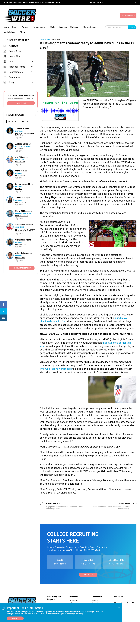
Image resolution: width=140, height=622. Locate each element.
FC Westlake (20, 162)
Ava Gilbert (20, 157)
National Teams (14, 66)
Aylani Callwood (22, 253)
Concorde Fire (21, 202)
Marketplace (9, 32)
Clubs (53, 27)
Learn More (21, 103)
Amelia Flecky (21, 197)
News (6, 27)
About (22, 32)
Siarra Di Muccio (22, 211)
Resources (12, 77)
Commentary (45, 39)
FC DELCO (18, 189)
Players (24, 27)
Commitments (90, 27)
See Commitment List (21, 268)
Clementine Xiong (23, 239)
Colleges (74, 27)
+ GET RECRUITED (128, 15)
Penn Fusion (20, 175)
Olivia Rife (20, 170)
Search (132, 27)
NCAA (9, 61)
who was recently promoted (56, 368)
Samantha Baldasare (24, 224)
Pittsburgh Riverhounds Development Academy (25, 230)
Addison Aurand (22, 128)
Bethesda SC (20, 258)
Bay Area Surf (20, 244)
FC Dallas (19, 148)
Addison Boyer (21, 143)
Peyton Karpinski (22, 184)
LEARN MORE (96, 2)
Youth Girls (12, 56)
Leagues (63, 27)
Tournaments (39, 27)
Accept (15, 618)
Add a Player (88, 575)
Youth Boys (12, 51)
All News (11, 45)
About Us (95, 601)
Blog (14, 27)
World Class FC (21, 216)
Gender (11, 121)
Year (22, 121)
